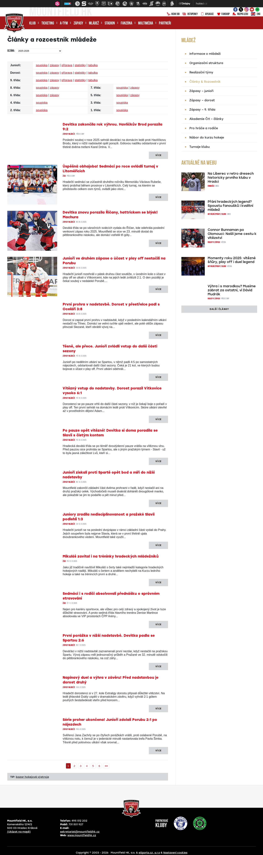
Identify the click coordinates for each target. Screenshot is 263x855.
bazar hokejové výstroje (32, 777)
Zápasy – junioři (201, 91)
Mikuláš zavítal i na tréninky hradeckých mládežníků (111, 556)
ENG (255, 14)
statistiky (80, 65)
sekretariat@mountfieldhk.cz (80, 831)
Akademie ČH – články (206, 119)
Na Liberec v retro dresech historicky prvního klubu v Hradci (231, 178)
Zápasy (78, 23)
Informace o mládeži (205, 53)
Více (158, 155)
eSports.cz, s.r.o (149, 852)
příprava (67, 65)
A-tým (64, 23)
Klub (32, 23)
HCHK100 (173, 14)
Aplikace (207, 14)
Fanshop (223, 14)
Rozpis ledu (240, 14)
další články (219, 309)
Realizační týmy (201, 72)
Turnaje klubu (199, 147)
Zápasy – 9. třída (202, 109)
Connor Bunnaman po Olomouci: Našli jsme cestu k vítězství (232, 234)
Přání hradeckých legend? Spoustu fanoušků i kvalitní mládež (230, 206)
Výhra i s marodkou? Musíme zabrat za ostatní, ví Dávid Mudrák (232, 290)
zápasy (54, 65)
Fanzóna (126, 23)
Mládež (94, 23)
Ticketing (47, 23)
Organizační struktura (206, 63)
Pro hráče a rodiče (203, 128)
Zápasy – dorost (202, 100)
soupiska (41, 65)
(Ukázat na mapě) (19, 831)
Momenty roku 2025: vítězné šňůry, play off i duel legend (232, 260)
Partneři (165, 23)
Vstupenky (190, 14)
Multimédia (145, 23)
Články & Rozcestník (205, 81)
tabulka (93, 65)
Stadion (110, 23)
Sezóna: (11, 50)
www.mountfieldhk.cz (81, 835)
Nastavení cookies (175, 852)
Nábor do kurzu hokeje (206, 137)
